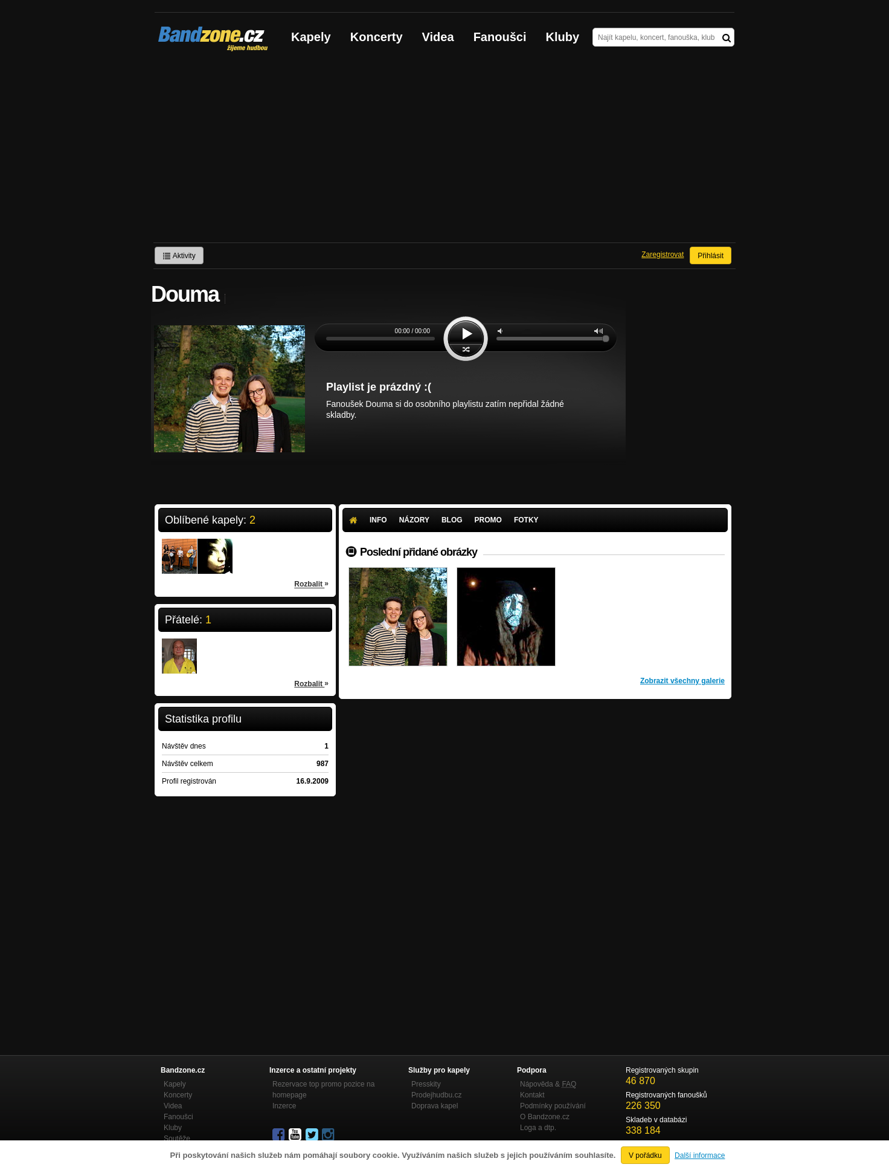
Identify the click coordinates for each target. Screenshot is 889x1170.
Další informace (700, 1155)
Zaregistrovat (662, 254)
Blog (452, 520)
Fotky (526, 520)
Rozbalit (311, 583)
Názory (414, 520)
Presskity (426, 1084)
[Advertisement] (444, 151)
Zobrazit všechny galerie (682, 681)
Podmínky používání (553, 1106)
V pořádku (645, 1155)
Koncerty (376, 37)
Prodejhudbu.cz (436, 1095)
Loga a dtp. (538, 1127)
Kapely (311, 37)
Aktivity (179, 256)
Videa (438, 37)
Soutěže (177, 1138)
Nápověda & (548, 1084)
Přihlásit (711, 256)
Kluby (563, 37)
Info (378, 520)
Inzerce (284, 1106)
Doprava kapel (434, 1106)
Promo (488, 520)
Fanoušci (500, 37)
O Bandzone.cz (545, 1117)
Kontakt (532, 1095)
